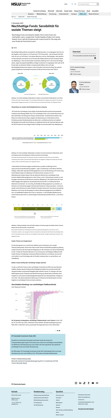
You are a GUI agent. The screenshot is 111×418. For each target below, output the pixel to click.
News (29, 358)
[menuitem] (31, 14)
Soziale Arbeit (68, 11)
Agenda (58, 405)
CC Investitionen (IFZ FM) (50, 361)
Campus (74, 14)
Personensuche (60, 395)
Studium (31, 14)
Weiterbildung (41, 14)
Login (65, 4)
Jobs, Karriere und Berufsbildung (64, 410)
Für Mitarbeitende (38, 405)
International (63, 14)
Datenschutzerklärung (84, 397)
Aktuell (25, 363)
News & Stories (94, 14)
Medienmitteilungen (32, 16)
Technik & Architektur (39, 11)
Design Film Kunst (79, 11)
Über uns (83, 14)
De (72, 4)
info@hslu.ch (14, 404)
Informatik (59, 11)
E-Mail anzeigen (77, 74)
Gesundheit (95, 11)
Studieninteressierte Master (41, 397)
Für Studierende (38, 402)
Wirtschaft (51, 11)
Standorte (58, 397)
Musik (88, 11)
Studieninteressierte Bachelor (41, 395)
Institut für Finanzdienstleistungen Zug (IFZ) (30, 361)
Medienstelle (21, 16)
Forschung (52, 14)
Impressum (81, 399)
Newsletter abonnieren (84, 394)
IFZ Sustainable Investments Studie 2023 (84, 55)
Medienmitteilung (22, 358)
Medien (58, 407)
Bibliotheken (59, 402)
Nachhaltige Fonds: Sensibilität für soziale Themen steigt (28, 18)
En (75, 4)
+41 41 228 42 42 (16, 402)
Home (57, 412)
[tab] (56, 330)
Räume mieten (60, 414)
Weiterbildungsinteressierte (41, 400)
